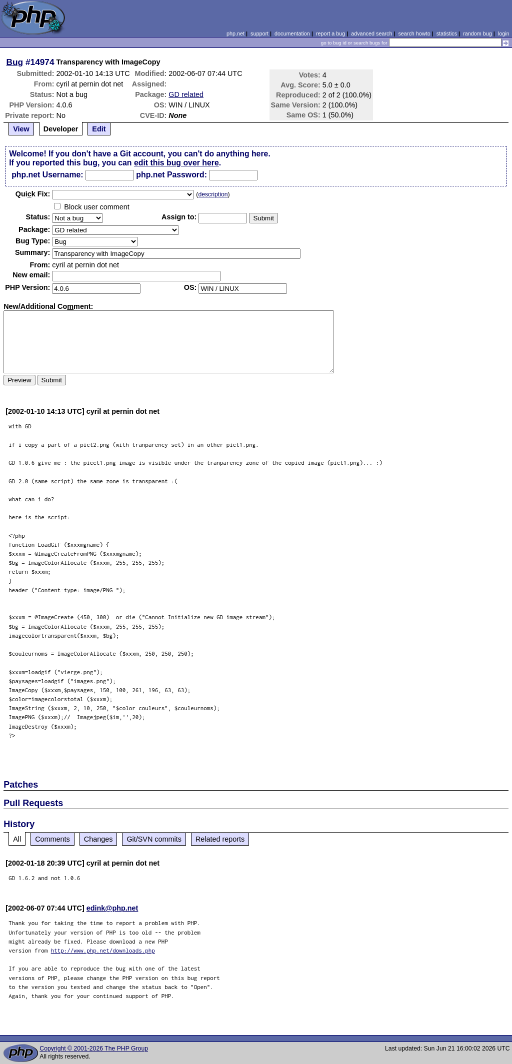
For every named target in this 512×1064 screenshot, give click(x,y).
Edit (99, 129)
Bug (15, 62)
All (17, 839)
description (213, 194)
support (259, 33)
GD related (186, 94)
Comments (52, 839)
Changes (98, 839)
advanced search (371, 33)
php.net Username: (47, 174)
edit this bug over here (176, 162)
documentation (292, 33)
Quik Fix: (33, 194)
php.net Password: (171, 174)
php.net (235, 33)
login (504, 33)
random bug (477, 33)
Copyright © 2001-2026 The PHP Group (94, 1048)
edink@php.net (112, 908)
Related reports (220, 839)
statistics (446, 33)
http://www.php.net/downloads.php (103, 950)
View (21, 129)
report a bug (330, 33)
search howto (414, 33)
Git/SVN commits (154, 839)
